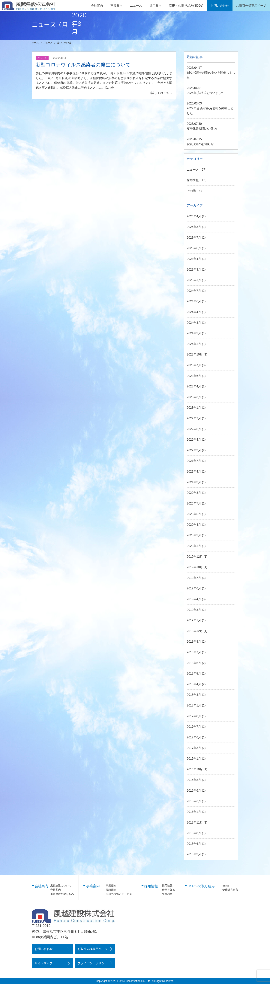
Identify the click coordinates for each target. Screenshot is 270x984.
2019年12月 (195, 556)
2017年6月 (194, 737)
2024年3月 (194, 322)
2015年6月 (194, 843)
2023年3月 (194, 397)
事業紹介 (111, 885)
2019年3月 (194, 609)
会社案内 (55, 889)
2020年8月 (194, 492)
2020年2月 (194, 535)
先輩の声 (167, 894)
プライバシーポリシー (92, 963)
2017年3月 (194, 748)
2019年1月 (194, 620)
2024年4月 (194, 312)
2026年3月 (194, 226)
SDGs (225, 885)
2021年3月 (194, 482)
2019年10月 (195, 567)
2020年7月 (194, 503)
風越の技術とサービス (119, 894)
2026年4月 (194, 216)
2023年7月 (194, 365)
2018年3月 (194, 694)
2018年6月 (194, 663)
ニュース (136, 5)
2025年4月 (194, 258)
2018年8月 (194, 641)
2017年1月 (194, 758)
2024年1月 (194, 344)
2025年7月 (194, 237)
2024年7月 (194, 290)
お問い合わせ (44, 949)
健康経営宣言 (230, 889)
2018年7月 (194, 652)
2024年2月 (194, 333)
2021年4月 (194, 471)
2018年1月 (194, 705)
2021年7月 (194, 460)
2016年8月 (194, 779)
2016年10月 (195, 769)
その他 (191, 190)
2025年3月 (194, 269)
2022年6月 (194, 429)
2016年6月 (194, 790)
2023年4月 (194, 386)
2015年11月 (195, 822)
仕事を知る (168, 889)
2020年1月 (194, 546)
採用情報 (193, 180)
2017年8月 (194, 716)
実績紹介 (111, 889)
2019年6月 (194, 588)
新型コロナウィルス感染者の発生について (83, 64)
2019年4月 (194, 599)
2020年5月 (194, 514)
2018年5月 (194, 673)
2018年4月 (194, 684)
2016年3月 (194, 801)
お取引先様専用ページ (92, 949)
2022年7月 (194, 418)
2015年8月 (194, 833)
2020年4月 (194, 524)
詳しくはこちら (161, 93)
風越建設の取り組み (62, 894)
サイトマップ (44, 963)
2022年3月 (194, 450)
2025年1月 (194, 280)
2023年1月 (194, 407)
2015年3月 (194, 854)
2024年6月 (194, 301)
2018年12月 (195, 631)
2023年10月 (195, 354)
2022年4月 (194, 439)
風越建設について (60, 885)
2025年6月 (194, 248)
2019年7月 (194, 577)
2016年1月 (194, 811)
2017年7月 (194, 726)
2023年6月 (194, 375)
